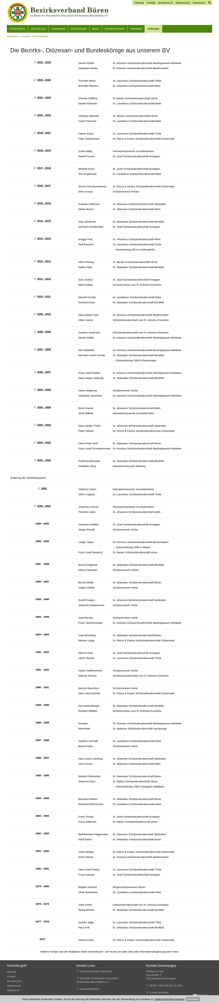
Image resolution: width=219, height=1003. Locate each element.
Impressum (13, 990)
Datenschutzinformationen (170, 999)
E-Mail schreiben (159, 992)
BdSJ (95, 28)
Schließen (193, 999)
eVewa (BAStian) (89, 988)
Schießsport (115, 28)
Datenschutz (14, 985)
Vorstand (58, 28)
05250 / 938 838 (159, 985)
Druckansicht (14, 981)
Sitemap (11, 971)
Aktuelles (38, 28)
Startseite (17, 28)
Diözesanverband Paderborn (96, 971)
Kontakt (11, 976)
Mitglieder (79, 28)
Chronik (153, 28)
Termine (136, 28)
